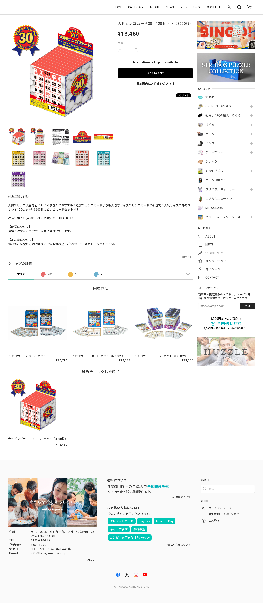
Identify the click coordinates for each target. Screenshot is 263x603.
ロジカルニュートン (218, 198)
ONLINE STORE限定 (218, 106)
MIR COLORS (214, 207)
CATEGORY (136, 7)
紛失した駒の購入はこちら (223, 115)
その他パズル (214, 170)
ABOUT (155, 7)
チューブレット (215, 152)
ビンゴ (209, 143)
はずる (209, 124)
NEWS (170, 7)
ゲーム (209, 134)
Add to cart (155, 73)
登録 (247, 305)
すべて (21, 274)
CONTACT (213, 7)
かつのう (211, 161)
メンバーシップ (190, 7)
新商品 (209, 97)
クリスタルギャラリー (220, 189)
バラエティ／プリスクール (223, 217)
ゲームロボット (215, 180)
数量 (120, 43)
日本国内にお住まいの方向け (155, 83)
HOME (118, 7)
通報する (187, 256)
